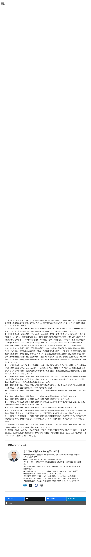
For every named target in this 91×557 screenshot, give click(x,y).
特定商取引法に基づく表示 (15, 555)
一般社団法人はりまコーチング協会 (16, 521)
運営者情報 (10, 552)
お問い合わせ (67, 533)
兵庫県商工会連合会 (56, 521)
